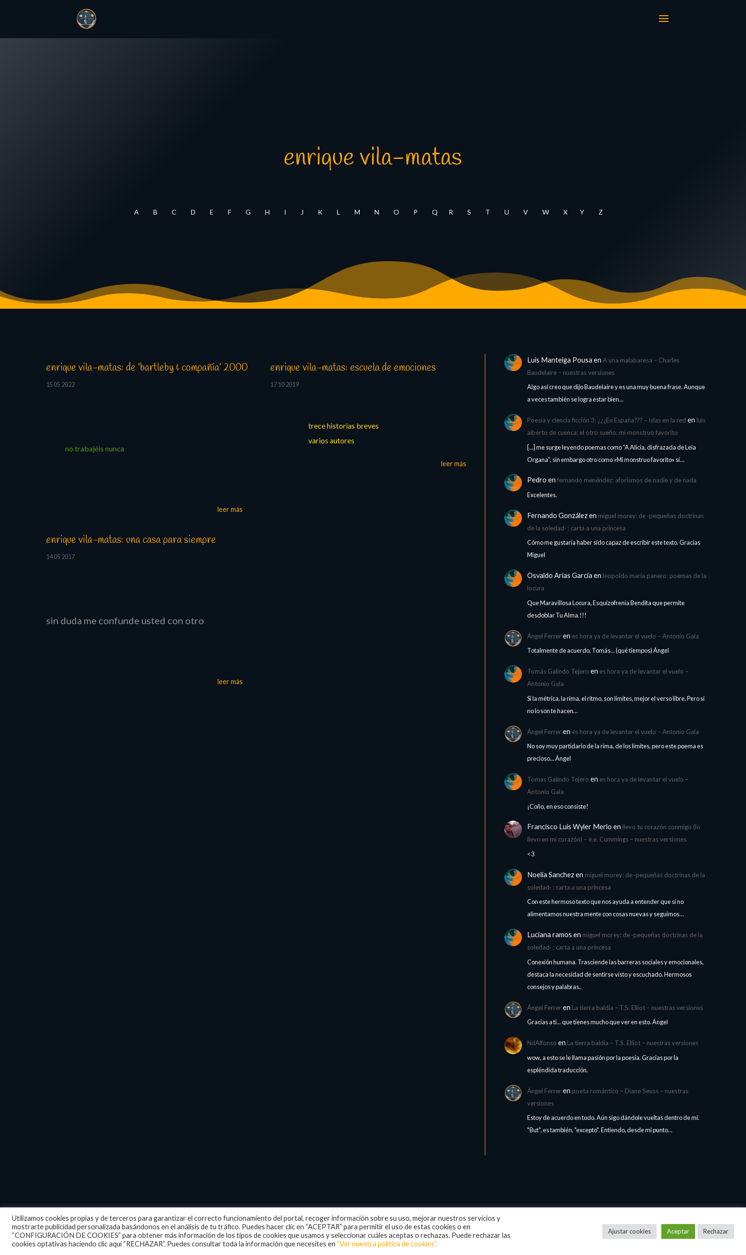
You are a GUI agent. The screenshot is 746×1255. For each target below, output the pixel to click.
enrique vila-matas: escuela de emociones (353, 367)
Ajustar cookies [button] (629, 1231)
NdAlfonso (542, 1043)
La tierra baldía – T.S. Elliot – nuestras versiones (637, 1007)
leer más (230, 509)
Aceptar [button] (678, 1231)
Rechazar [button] (715, 1231)
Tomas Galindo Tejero (558, 779)
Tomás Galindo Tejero (558, 671)
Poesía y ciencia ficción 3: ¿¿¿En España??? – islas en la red (606, 420)
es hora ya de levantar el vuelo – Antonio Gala (635, 636)
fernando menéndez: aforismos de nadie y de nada (627, 480)
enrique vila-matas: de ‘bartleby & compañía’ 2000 (147, 367)
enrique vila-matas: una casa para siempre (131, 540)
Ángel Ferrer (544, 636)
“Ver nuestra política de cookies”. (387, 1244)
